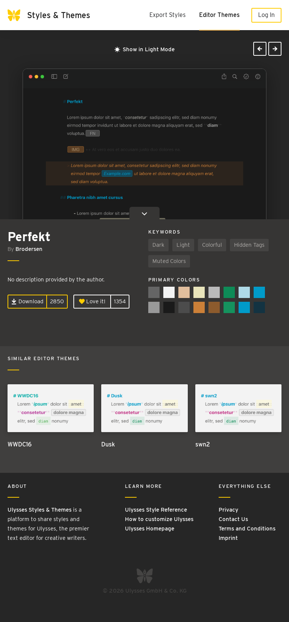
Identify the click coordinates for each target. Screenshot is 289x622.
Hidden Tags (249, 244)
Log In (266, 14)
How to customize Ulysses (159, 519)
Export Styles (167, 14)
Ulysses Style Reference (156, 509)
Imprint (228, 538)
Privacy (228, 509)
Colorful (212, 244)
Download (27, 301)
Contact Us (233, 519)
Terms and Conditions (247, 528)
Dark (158, 244)
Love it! (92, 301)
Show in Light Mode (144, 49)
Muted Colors (169, 261)
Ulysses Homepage (149, 528)
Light (183, 244)
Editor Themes (219, 14)
